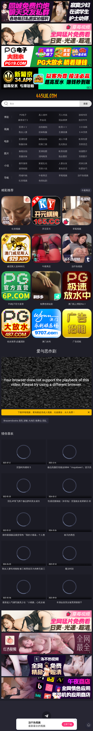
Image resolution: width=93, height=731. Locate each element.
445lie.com (46, 96)
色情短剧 (43, 180)
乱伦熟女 (63, 144)
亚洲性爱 (23, 139)
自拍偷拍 (43, 126)
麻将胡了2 (23, 119)
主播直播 (63, 132)
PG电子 (23, 114)
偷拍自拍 (43, 139)
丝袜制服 (43, 132)
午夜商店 (43, 175)
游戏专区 (83, 114)
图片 (6, 153)
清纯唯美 (43, 156)
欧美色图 (63, 151)
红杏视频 (23, 180)
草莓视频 (63, 175)
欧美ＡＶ (63, 126)
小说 (6, 165)
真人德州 (43, 114)
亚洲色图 (43, 151)
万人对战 (63, 114)
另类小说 (43, 168)
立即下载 (68, 724)
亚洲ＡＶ (23, 126)
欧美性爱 (83, 139)
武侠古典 (83, 163)
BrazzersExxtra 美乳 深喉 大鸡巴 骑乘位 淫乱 (24, 420)
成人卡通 (63, 139)
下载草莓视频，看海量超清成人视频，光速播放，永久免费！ (54, 412)
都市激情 (23, 163)
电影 (6, 141)
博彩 (6, 117)
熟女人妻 (23, 132)
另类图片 (83, 156)
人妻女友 (63, 163)
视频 (6, 129)
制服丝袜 (23, 144)
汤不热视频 (83, 175)
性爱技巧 (83, 168)
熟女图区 (63, 156)
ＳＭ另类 (83, 132)
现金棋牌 (63, 119)
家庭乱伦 (43, 163)
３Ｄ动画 (83, 126)
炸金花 (43, 119)
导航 (6, 177)
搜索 (85, 103)
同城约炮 (23, 175)
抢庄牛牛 (83, 119)
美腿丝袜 (23, 156)
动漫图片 (83, 151)
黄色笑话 (63, 168)
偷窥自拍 (23, 151)
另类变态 (83, 144)
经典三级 (43, 144)
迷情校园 (23, 168)
